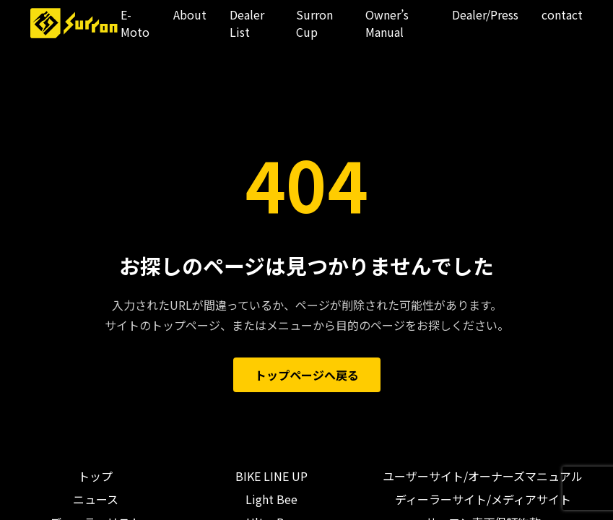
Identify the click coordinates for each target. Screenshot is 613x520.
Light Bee (271, 499)
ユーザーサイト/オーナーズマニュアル (483, 476)
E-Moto (135, 23)
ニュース (95, 499)
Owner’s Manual (387, 23)
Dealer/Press (485, 14)
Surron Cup (314, 23)
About (189, 14)
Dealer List (247, 23)
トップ (95, 476)
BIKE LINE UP (271, 476)
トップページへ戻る (307, 375)
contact (562, 14)
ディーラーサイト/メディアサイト (483, 499)
